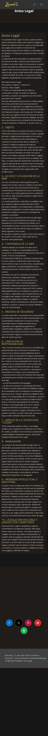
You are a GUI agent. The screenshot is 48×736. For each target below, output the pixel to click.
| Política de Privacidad (13, 661)
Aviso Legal (27, 661)
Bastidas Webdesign (38, 658)
